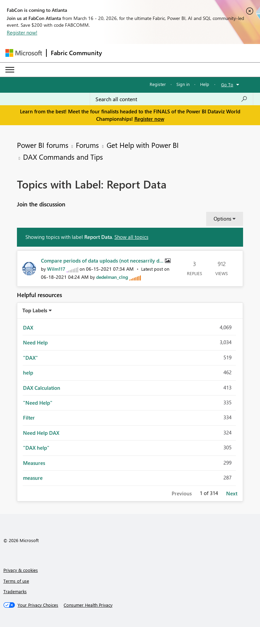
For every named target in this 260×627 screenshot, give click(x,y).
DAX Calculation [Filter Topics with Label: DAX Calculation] (41, 387)
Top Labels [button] (34, 310)
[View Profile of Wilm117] (56, 269)
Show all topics (131, 236)
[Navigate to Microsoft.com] (23, 53)
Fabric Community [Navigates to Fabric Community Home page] (76, 53)
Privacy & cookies (20, 570)
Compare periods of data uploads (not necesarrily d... (103, 260)
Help (204, 84)
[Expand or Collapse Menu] (10, 70)
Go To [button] (227, 84)
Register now (149, 118)
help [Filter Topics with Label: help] (28, 372)
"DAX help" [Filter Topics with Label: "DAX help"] (36, 447)
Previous (182, 493)
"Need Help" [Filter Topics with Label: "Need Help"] (37, 402)
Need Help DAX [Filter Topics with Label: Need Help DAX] (41, 432)
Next (231, 493)
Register (158, 84)
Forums (87, 145)
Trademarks (15, 591)
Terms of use (16, 581)
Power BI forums (42, 145)
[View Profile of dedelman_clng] (112, 277)
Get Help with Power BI (143, 145)
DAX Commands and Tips (63, 156)
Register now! (22, 32)
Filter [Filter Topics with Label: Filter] (29, 417)
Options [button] (222, 218)
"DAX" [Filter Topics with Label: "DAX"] (30, 357)
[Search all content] (171, 99)
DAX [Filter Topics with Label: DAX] (28, 327)
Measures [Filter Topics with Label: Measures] (34, 463)
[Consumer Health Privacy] (88, 605)
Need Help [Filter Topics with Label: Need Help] (35, 342)
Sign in (183, 84)
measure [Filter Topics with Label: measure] (33, 477)
